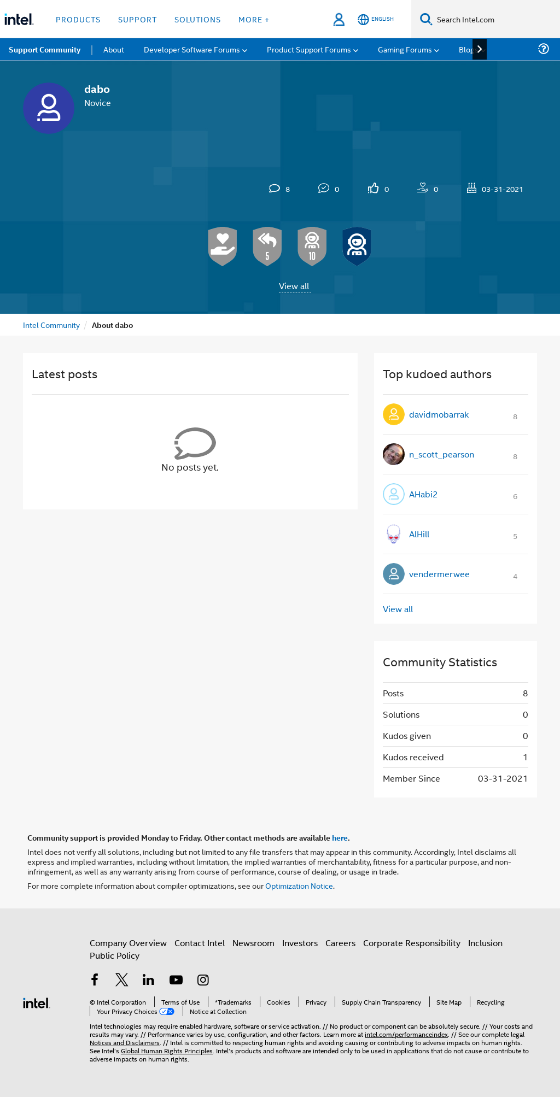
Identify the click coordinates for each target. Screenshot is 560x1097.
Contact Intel (199, 942)
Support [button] (137, 19)
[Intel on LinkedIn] (148, 981)
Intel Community (51, 324)
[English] (375, 19)
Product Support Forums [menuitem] (309, 49)
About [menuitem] (113, 49)
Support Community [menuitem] (44, 49)
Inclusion (485, 942)
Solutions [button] (197, 19)
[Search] (426, 19)
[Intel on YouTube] (176, 981)
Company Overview (128, 942)
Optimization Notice (299, 885)
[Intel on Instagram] (203, 981)
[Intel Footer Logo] (36, 1001)
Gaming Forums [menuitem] (405, 49)
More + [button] (254, 19)
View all (294, 285)
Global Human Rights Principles (167, 1050)
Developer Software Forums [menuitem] (192, 49)
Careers (340, 942)
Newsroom (253, 942)
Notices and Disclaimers (125, 1042)
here (340, 837)
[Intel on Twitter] (122, 981)
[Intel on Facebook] (94, 981)
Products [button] (78, 19)
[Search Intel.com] (496, 19)
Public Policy (114, 955)
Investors (300, 942)
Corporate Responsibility (411, 942)
